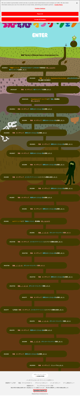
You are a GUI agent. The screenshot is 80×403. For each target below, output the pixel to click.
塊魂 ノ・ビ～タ (43, 232)
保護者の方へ (30, 385)
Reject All (40, 13)
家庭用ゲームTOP (11, 383)
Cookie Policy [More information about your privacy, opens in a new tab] (59, 3)
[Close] (77, 2)
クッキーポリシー (55, 383)
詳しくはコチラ (51, 68)
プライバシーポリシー (41, 383)
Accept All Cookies (40, 18)
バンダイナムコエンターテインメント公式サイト (40, 380)
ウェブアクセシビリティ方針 (45, 385)
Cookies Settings (40, 7)
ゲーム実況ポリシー (68, 383)
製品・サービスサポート (25, 383)
